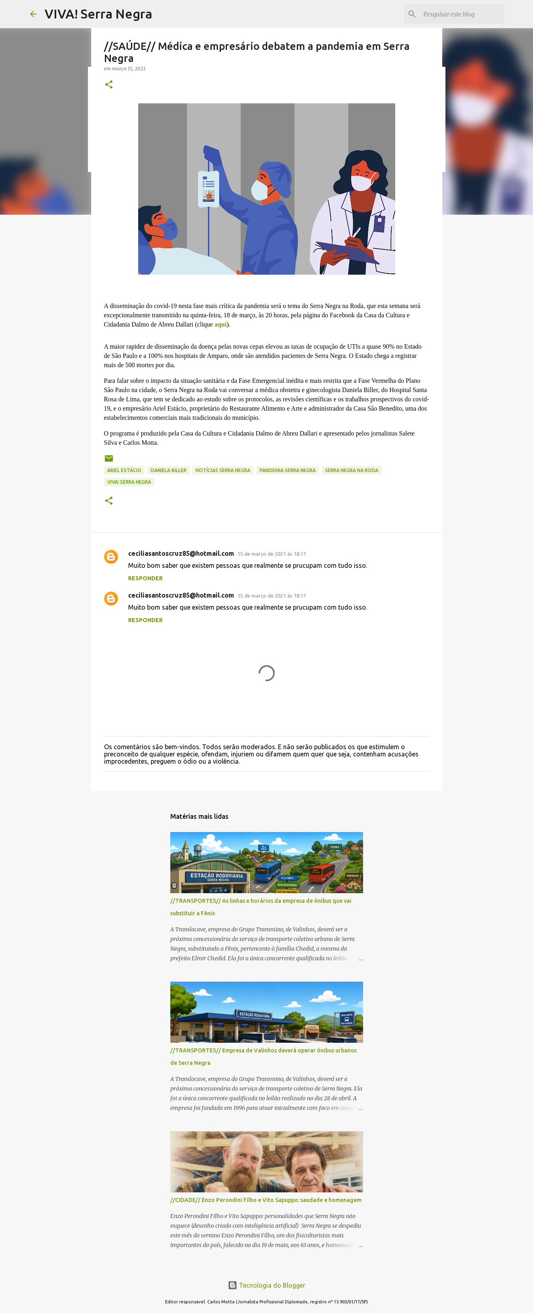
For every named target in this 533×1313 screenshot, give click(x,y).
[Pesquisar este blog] (462, 14)
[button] (109, 85)
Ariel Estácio (124, 470)
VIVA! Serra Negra (98, 13)
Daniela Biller (168, 470)
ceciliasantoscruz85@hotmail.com (181, 553)
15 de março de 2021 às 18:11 (271, 554)
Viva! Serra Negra (129, 482)
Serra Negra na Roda (351, 470)
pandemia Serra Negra (287, 470)
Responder (145, 578)
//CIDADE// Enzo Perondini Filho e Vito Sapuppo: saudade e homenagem (265, 1200)
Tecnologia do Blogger (266, 1285)
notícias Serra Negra (223, 470)
